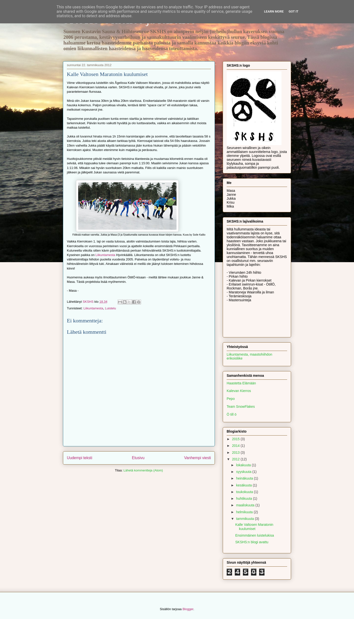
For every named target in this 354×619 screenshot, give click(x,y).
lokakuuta (244, 465)
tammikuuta (245, 519)
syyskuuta (244, 472)
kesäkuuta (244, 485)
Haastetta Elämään (241, 383)
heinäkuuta (245, 478)
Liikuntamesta (105, 255)
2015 (236, 439)
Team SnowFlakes (241, 406)
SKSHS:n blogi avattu (251, 542)
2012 (236, 459)
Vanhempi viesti (197, 458)
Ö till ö (231, 414)
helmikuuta (245, 512)
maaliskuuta (245, 505)
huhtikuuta (244, 498)
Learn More (274, 11)
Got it (293, 11)
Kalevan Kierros (239, 391)
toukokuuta (245, 492)
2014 (236, 446)
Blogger (187, 609)
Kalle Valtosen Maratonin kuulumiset (254, 527)
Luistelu (110, 308)
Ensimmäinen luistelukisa (254, 535)
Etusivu (138, 458)
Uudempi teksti (79, 458)
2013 (236, 452)
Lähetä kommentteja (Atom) (143, 470)
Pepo (231, 399)
